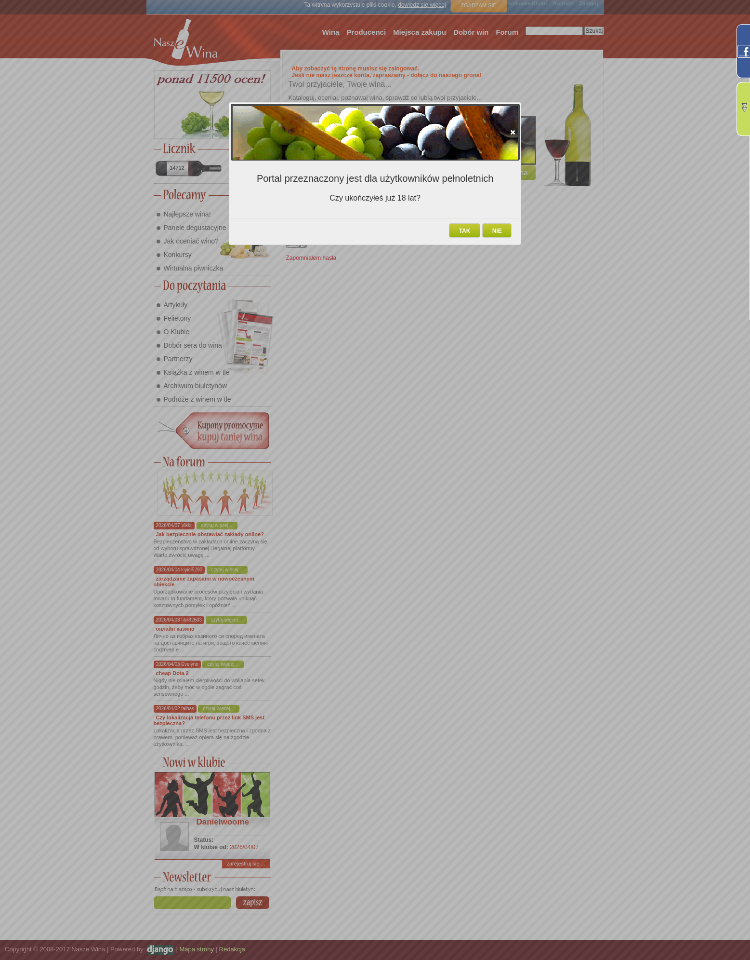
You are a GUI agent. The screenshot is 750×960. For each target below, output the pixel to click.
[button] (513, 132)
